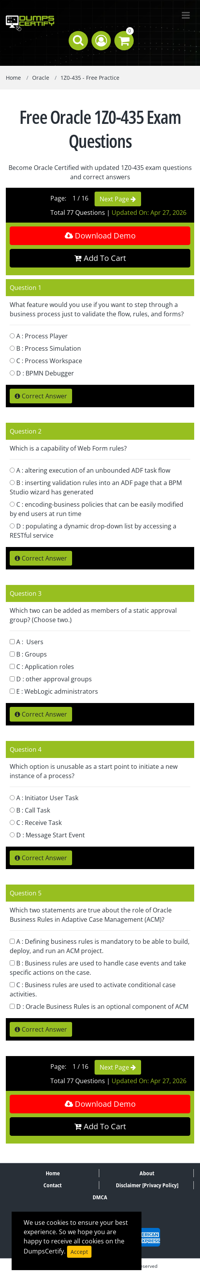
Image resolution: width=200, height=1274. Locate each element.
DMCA (100, 1197)
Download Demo (100, 235)
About (147, 1173)
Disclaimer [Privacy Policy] (147, 1185)
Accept (79, 1251)
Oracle (40, 77)
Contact (52, 1185)
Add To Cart (100, 258)
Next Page (118, 199)
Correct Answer (41, 396)
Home (13, 77)
